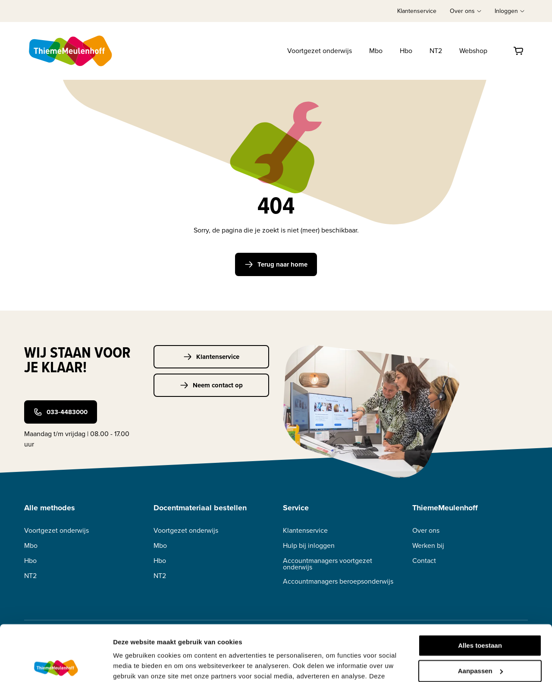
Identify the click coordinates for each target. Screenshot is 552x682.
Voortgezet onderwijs (319, 51)
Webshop (473, 51)
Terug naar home (276, 264)
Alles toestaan (480, 590)
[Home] (71, 51)
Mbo (376, 51)
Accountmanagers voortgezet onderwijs (327, 563)
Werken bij (428, 545)
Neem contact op (211, 385)
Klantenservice (416, 11)
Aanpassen (480, 615)
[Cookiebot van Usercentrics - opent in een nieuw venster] (56, 665)
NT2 (436, 51)
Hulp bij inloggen (309, 545)
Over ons (425, 530)
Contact (424, 560)
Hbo (406, 51)
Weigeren (479, 640)
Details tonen (133, 665)
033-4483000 (61, 412)
